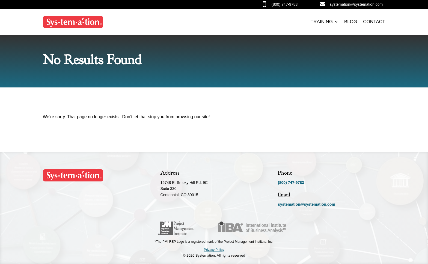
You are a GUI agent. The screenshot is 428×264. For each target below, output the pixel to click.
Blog (350, 21)
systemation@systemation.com (306, 204)
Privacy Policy (214, 250)
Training (322, 21)
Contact (374, 21)
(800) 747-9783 (291, 182)
